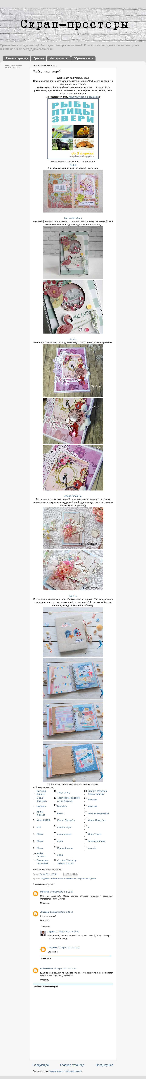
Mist (39, 827)
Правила (38, 58)
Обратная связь (83, 58)
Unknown (44, 892)
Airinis (73, 339)
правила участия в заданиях (84, 97)
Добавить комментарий (46, 986)
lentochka (92, 799)
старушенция (64, 827)
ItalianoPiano (46, 969)
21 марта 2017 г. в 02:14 (61, 912)
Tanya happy (63, 792)
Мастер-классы (59, 58)
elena (60, 841)
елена (60, 813)
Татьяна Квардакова (98, 813)
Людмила (42, 806)
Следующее (41, 1065)
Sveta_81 (44, 874)
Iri (88, 827)
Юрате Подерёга (66, 820)
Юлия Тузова (94, 834)
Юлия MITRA (43, 820)
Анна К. (73, 596)
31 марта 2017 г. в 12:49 (65, 969)
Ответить (44, 903)
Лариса (51, 931)
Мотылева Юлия (73, 218)
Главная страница (17, 58)
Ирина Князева (65, 848)
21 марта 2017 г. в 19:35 (67, 931)
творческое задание (86, 878)
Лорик (73, 165)
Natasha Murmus (96, 841)
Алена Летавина (73, 496)
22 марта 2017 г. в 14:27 (69, 948)
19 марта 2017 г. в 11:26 (61, 892)
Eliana (40, 834)
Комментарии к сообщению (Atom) (65, 1071)
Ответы (46, 926)
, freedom (44, 912)
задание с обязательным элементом (58, 878)
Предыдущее (104, 1065)
